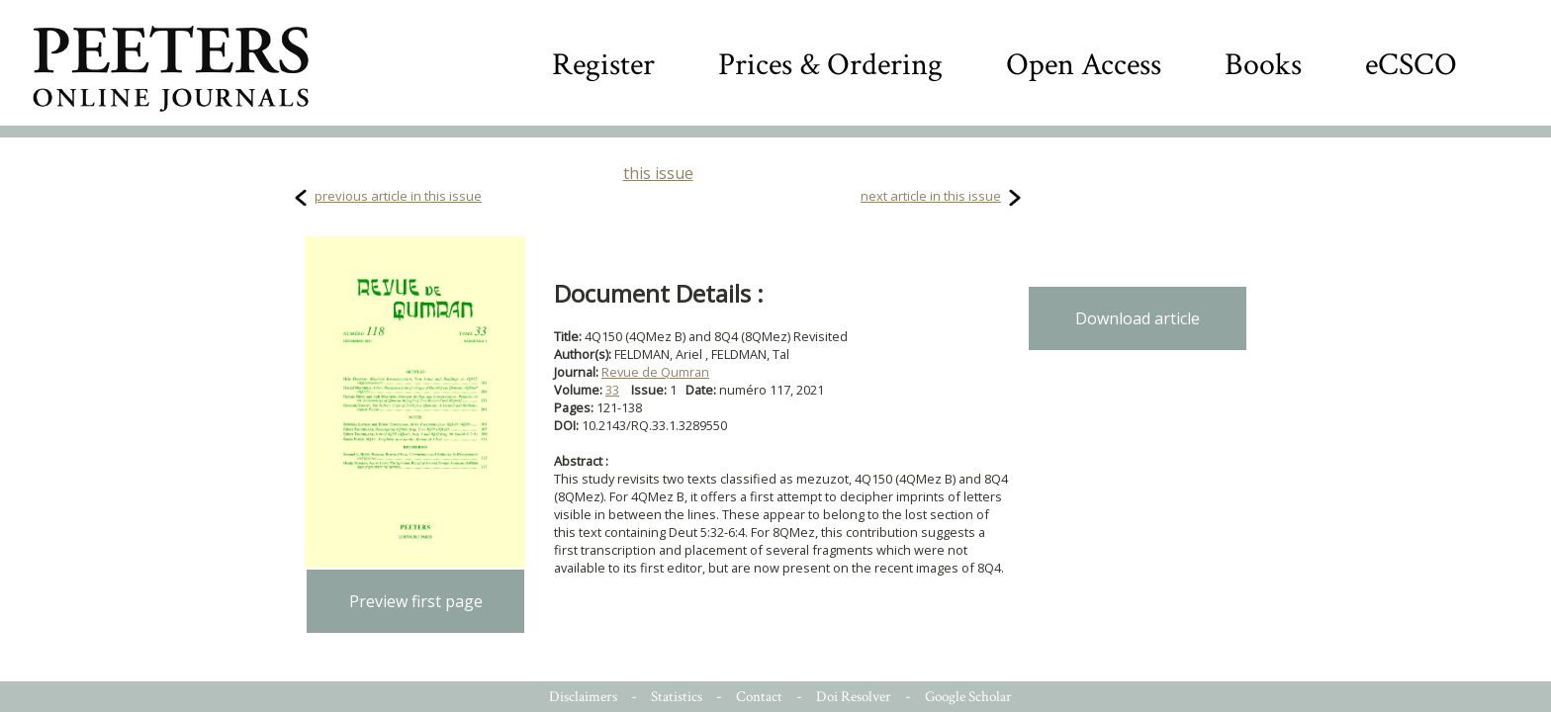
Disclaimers (583, 696)
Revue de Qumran (655, 372)
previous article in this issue (398, 196)
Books (1263, 64)
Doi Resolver (853, 696)
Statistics (676, 696)
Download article (1137, 318)
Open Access (1083, 64)
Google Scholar (968, 696)
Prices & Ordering (830, 64)
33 (612, 390)
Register (603, 64)
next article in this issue (931, 196)
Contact (759, 696)
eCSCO (1411, 64)
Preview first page (416, 601)
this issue (658, 173)
